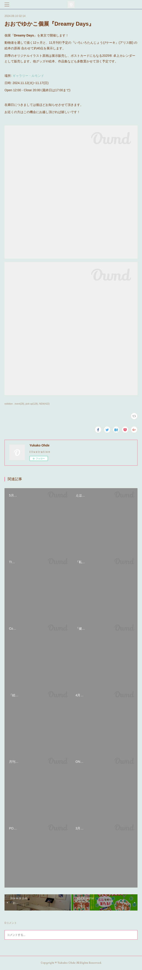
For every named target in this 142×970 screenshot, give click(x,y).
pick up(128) (31, 404)
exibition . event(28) (14, 404)
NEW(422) (44, 404)
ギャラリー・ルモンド (28, 75)
